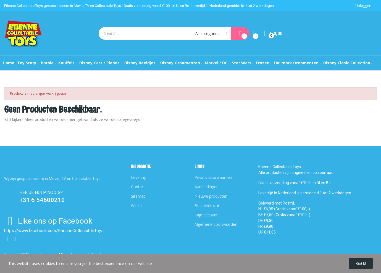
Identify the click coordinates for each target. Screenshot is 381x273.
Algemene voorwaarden (216, 224)
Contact (138, 186)
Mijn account (206, 215)
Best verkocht (207, 205)
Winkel (137, 205)
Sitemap (138, 196)
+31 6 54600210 (42, 200)
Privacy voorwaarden (213, 177)
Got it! (358, 262)
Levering (138, 177)
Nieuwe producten (211, 196)
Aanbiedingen (207, 186)
